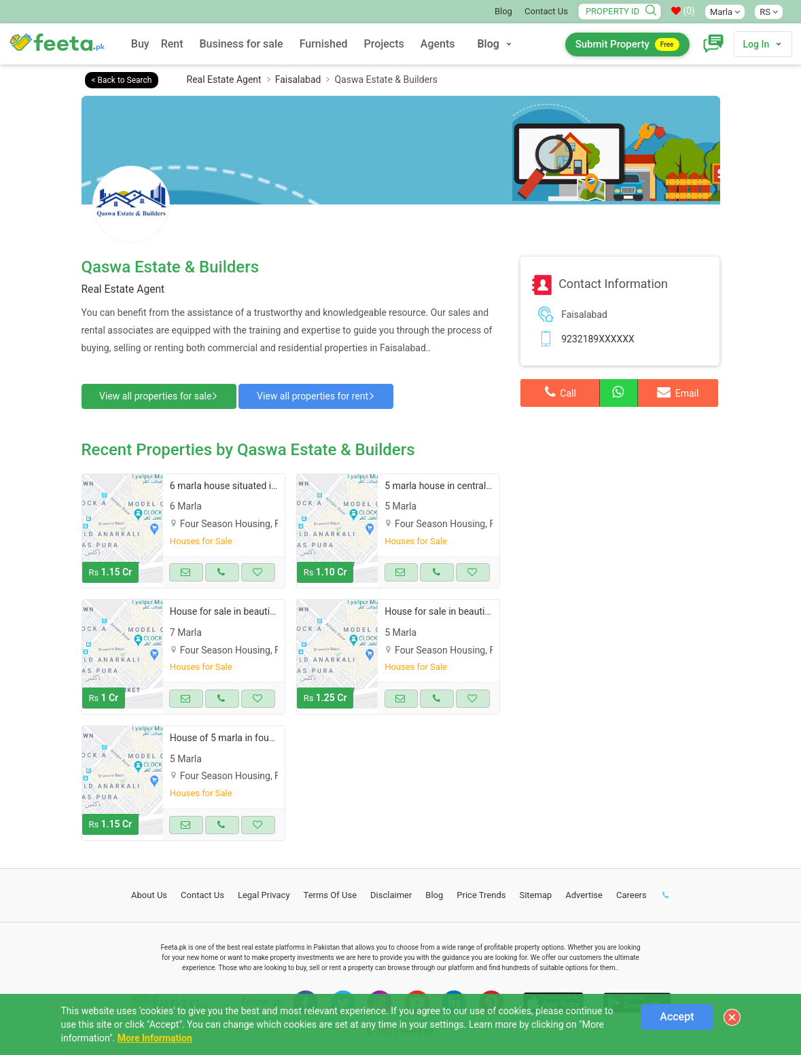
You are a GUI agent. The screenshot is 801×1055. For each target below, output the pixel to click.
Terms (330, 893)
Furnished (324, 43)
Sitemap (535, 893)
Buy (140, 43)
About (149, 893)
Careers (631, 893)
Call (560, 392)
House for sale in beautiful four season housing (270, 609)
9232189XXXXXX (598, 339)
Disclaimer (391, 893)
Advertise (584, 893)
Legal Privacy (264, 893)
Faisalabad (298, 79)
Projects (384, 43)
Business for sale (241, 43)
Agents (438, 43)
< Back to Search (122, 80)
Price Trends (481, 893)
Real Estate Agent (224, 79)
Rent (172, 43)
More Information (155, 1038)
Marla (725, 12)
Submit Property (627, 44)
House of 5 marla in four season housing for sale (273, 735)
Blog (503, 11)
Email (677, 392)
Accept (677, 1016)
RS (769, 12)
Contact (202, 893)
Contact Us (546, 11)
